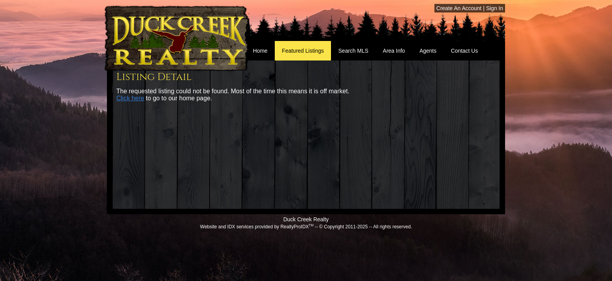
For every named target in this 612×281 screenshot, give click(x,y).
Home (260, 51)
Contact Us (464, 51)
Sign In (494, 8)
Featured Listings (303, 51)
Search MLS (353, 51)
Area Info (394, 51)
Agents (428, 51)
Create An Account (459, 8)
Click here (130, 98)
